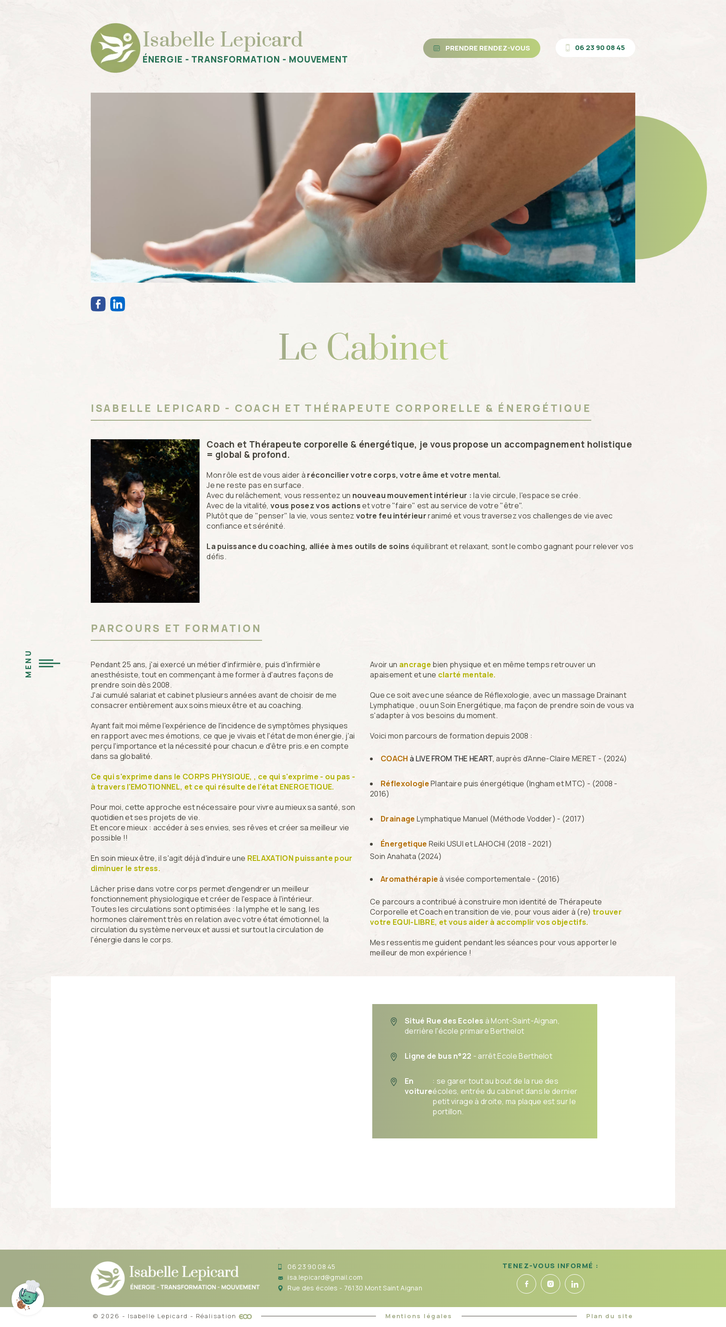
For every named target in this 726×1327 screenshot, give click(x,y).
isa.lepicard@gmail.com (320, 1277)
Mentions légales (418, 1316)
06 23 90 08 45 (306, 1266)
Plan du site (609, 1316)
